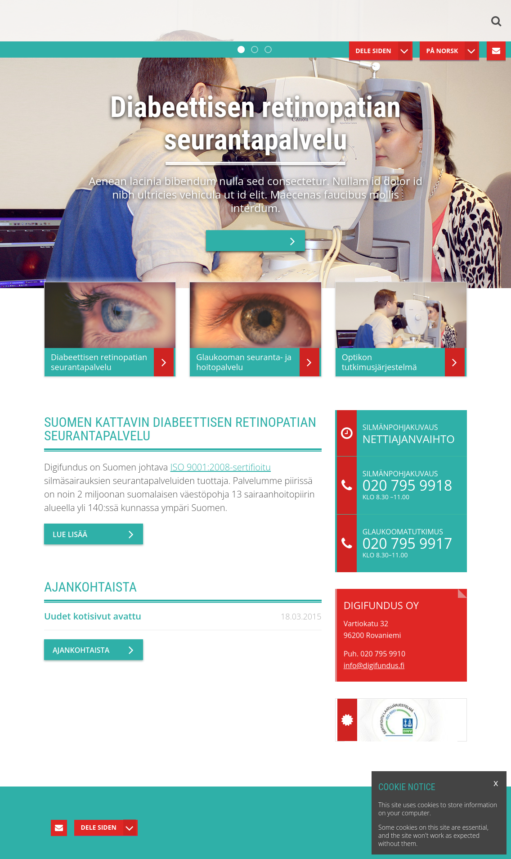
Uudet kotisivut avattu (92, 616)
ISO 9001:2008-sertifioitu (220, 467)
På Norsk (442, 50)
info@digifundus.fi (374, 665)
